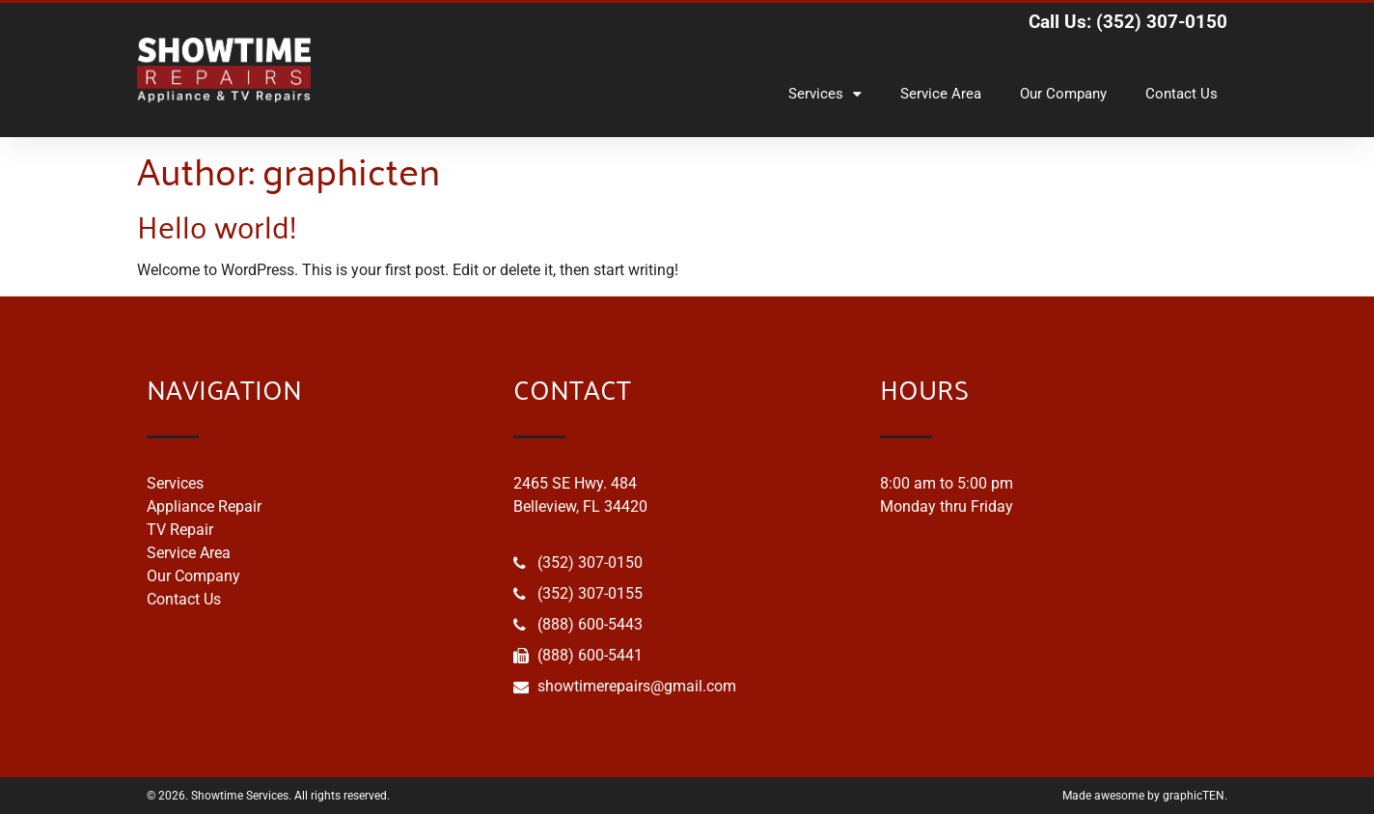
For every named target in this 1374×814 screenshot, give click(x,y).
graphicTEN (1193, 795)
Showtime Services (240, 795)
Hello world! (216, 224)
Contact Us (1181, 93)
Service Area (940, 93)
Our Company (1063, 93)
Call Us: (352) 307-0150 (1128, 22)
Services (825, 94)
